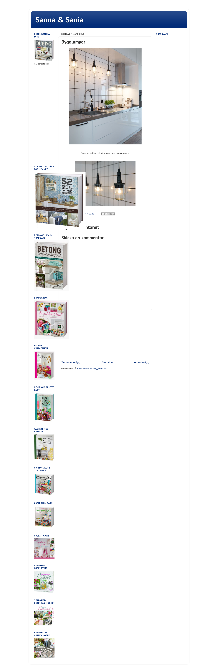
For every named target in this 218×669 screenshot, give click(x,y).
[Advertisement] (105, 335)
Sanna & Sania (59, 19)
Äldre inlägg (141, 362)
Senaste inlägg (70, 362)
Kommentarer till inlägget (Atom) (92, 368)
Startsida (107, 362)
